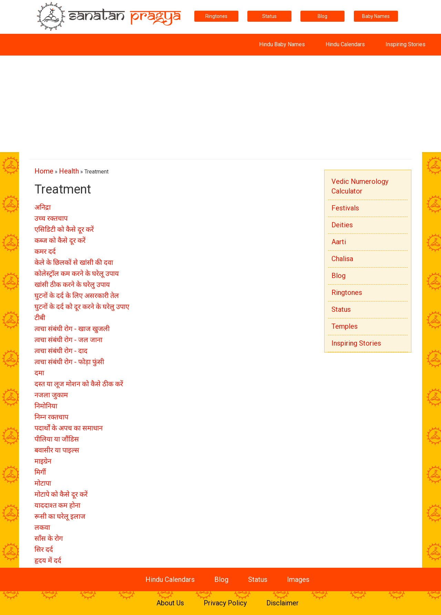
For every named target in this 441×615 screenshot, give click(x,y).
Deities (342, 225)
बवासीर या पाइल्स (56, 450)
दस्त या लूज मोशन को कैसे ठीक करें (78, 384)
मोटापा (42, 483)
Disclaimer (282, 603)
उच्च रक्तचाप (51, 218)
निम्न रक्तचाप (51, 417)
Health (69, 171)
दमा (39, 373)
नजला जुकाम (51, 395)
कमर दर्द (45, 251)
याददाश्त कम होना (57, 505)
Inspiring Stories (405, 44)
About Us (170, 603)
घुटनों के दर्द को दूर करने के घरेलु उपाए (81, 306)
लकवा (42, 527)
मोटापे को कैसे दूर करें (61, 494)
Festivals (345, 208)
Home (43, 171)
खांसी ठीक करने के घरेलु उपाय (72, 284)
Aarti (338, 242)
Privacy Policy (225, 603)
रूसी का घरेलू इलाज (59, 516)
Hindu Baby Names (282, 44)
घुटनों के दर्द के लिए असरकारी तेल (76, 295)
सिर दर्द (43, 549)
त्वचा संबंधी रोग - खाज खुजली (72, 329)
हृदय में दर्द (47, 560)
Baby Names (376, 16)
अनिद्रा (42, 207)
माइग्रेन (42, 461)
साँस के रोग (48, 538)
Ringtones (216, 16)
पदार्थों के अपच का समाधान (68, 428)
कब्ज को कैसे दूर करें (59, 240)
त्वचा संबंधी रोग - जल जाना (68, 340)
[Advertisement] (220, 104)
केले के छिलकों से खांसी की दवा (73, 262)
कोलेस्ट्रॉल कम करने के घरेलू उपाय (76, 273)
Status (269, 16)
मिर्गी (40, 472)
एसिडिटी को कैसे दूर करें (64, 229)
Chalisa (342, 259)
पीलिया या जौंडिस (56, 439)
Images (298, 579)
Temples (344, 326)
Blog (322, 16)
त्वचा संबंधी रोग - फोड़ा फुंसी (69, 362)
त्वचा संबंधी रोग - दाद (61, 351)
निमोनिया (45, 406)
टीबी (39, 318)
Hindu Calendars (345, 44)
